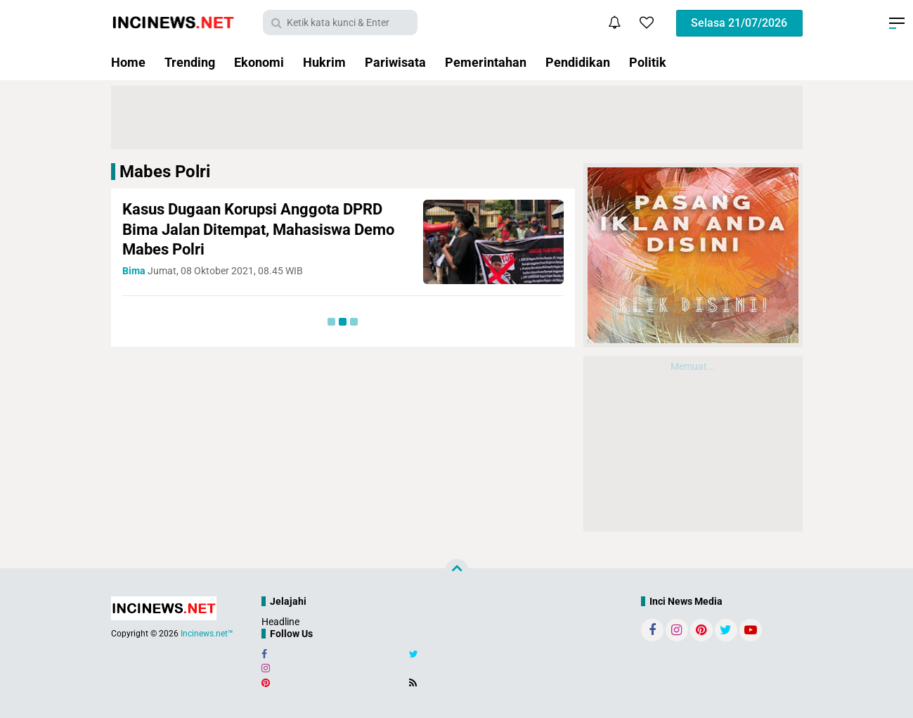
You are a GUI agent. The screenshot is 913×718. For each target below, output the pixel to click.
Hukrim (324, 62)
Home (128, 62)
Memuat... (693, 366)
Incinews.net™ (207, 634)
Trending (189, 62)
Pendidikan (577, 62)
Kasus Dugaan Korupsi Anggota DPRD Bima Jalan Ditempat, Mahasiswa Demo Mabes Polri (258, 229)
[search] (340, 22)
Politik (647, 62)
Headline (280, 621)
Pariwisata (395, 62)
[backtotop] (457, 571)
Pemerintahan (485, 62)
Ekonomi (259, 62)
